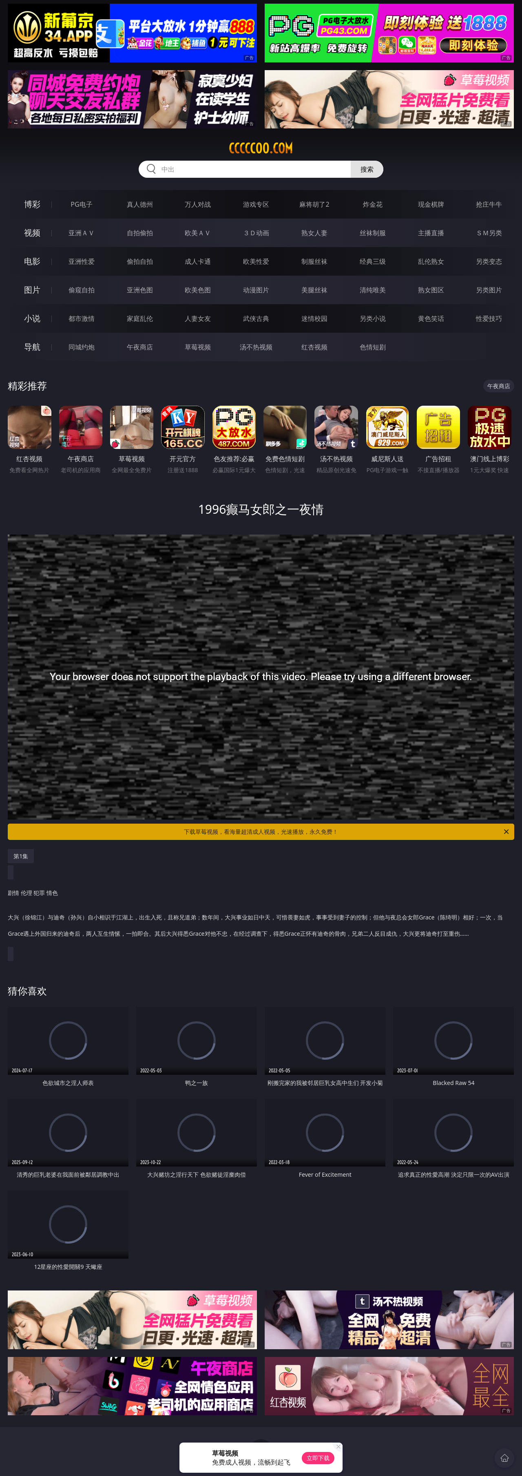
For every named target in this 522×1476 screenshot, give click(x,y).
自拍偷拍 (140, 232)
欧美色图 (198, 289)
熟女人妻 (314, 232)
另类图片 (489, 289)
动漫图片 (256, 289)
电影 (32, 261)
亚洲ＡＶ (82, 232)
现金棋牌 (431, 204)
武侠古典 (256, 318)
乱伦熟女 (431, 261)
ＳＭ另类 (489, 232)
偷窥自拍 (82, 289)
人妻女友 (198, 318)
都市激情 (82, 318)
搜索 (367, 169)
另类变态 (489, 261)
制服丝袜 (314, 261)
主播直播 (431, 232)
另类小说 (373, 318)
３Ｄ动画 (256, 232)
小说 (32, 318)
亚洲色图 (140, 289)
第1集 (20, 856)
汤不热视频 (256, 346)
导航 (32, 346)
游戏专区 (256, 204)
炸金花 (373, 204)
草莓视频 (198, 346)
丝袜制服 (373, 232)
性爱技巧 (489, 318)
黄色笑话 (431, 318)
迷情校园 (314, 318)
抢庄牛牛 (489, 204)
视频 (32, 232)
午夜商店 (140, 346)
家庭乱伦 (140, 318)
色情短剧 (373, 346)
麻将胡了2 (314, 204)
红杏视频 (314, 346)
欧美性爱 (256, 261)
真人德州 (140, 204)
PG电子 (81, 204)
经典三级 (373, 261)
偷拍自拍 (140, 261)
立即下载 (318, 1458)
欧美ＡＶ (198, 232)
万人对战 (198, 204)
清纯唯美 (373, 289)
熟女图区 (431, 289)
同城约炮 (82, 346)
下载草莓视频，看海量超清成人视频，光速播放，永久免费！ (347, 832)
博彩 (32, 204)
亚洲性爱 (82, 261)
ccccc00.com (261, 148)
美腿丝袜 (314, 289)
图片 (32, 289)
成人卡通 (198, 261)
